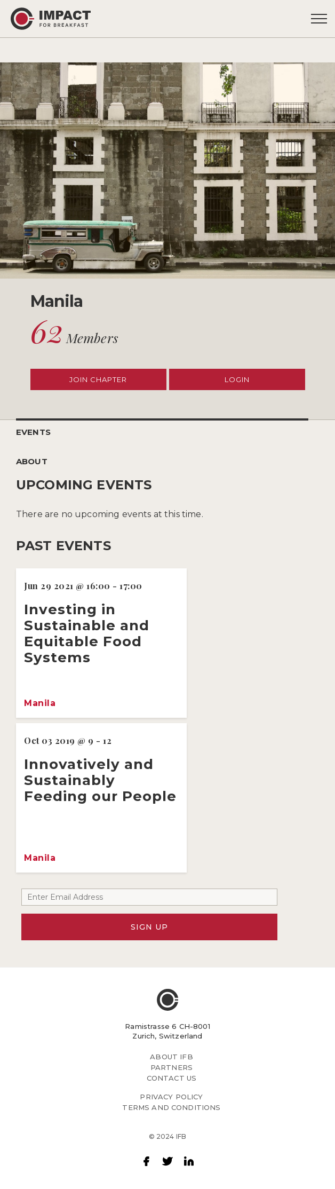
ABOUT (31, 461)
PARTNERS (171, 1067)
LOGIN (237, 379)
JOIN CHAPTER (98, 379)
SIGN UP (149, 927)
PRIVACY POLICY (171, 1096)
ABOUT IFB (171, 1056)
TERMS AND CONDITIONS (171, 1107)
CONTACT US (172, 1078)
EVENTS (33, 432)
